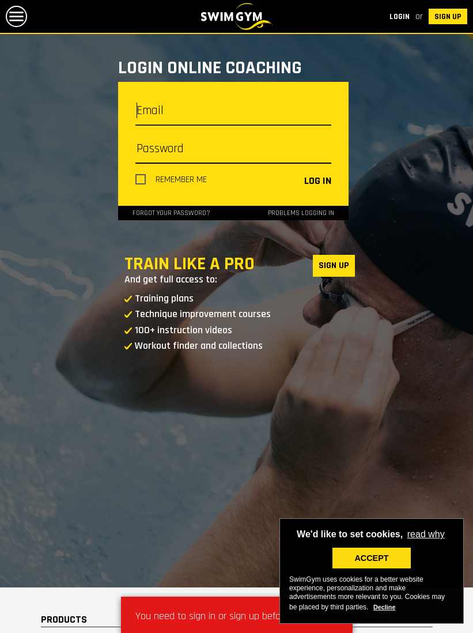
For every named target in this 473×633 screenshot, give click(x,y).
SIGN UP (447, 17)
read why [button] (426, 534)
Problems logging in (301, 213)
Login (399, 17)
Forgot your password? (171, 213)
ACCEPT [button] (371, 558)
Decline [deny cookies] (384, 607)
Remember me (181, 180)
